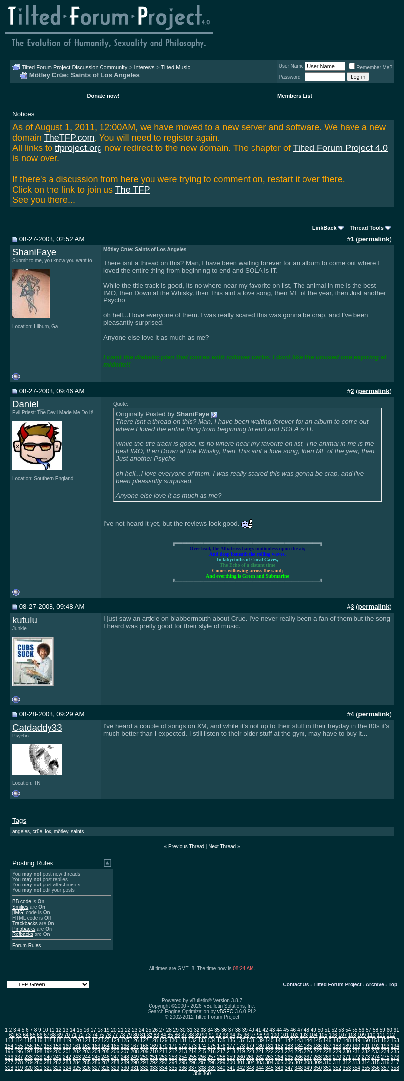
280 (38, 1062)
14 (72, 1029)
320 (28, 1068)
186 (317, 1046)
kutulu (24, 620)
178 (241, 1046)
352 (337, 1068)
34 (210, 1029)
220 (250, 1051)
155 (19, 1046)
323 (57, 1068)
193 (385, 1046)
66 (39, 1035)
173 (192, 1046)
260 (241, 1057)
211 (163, 1051)
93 (225, 1035)
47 (300, 1029)
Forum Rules (26, 945)
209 (144, 1051)
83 (156, 1035)
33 (203, 1029)
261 (250, 1057)
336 (183, 1068)
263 (269, 1057)
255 (192, 1057)
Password (290, 77)
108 (352, 1035)
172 (183, 1046)
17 (93, 1029)
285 (86, 1062)
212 (173, 1051)
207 (125, 1051)
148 (347, 1040)
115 (28, 1040)
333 (154, 1068)
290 (134, 1062)
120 (77, 1040)
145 (317, 1040)
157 (38, 1046)
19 (107, 1029)
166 (125, 1046)
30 (183, 1029)
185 (308, 1046)
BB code (21, 901)
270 (337, 1057)
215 (202, 1051)
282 (57, 1062)
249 (134, 1057)
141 (279, 1040)
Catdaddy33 (37, 727)
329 (115, 1068)
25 (148, 1029)
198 (38, 1051)
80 (136, 1035)
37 (231, 1029)
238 (28, 1057)
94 (232, 1035)
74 (95, 1035)
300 (231, 1062)
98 (259, 1035)
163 (96, 1046)
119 (67, 1040)
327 (96, 1068)
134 (211, 1040)
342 (241, 1068)
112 (391, 1035)
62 (12, 1035)
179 (250, 1046)
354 (356, 1068)
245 (96, 1057)
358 (395, 1068)
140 (269, 1040)
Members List (294, 95)
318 (9, 1068)
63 (19, 1035)
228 (327, 1051)
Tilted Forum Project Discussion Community (75, 67)
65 (32, 1035)
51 (327, 1029)
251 (154, 1057)
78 (122, 1035)
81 (143, 1035)
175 (211, 1046)
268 (317, 1057)
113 (9, 1040)
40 (251, 1029)
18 (100, 1029)
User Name (291, 66)
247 (115, 1057)
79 (129, 1035)
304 (269, 1062)
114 (19, 1040)
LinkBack (324, 228)
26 (155, 1029)
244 (86, 1057)
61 (396, 1029)
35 (217, 1029)
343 (250, 1068)
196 (19, 1051)
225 (298, 1051)
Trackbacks (25, 923)
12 (58, 1029)
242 (67, 1057)
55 (354, 1029)
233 (375, 1051)
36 (224, 1029)
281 (48, 1062)
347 (289, 1068)
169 (154, 1046)
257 (211, 1057)
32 (196, 1029)
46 (293, 1029)
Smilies (20, 907)
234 (385, 1051)
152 (385, 1040)
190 (356, 1046)
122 (96, 1040)
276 (395, 1057)
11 (51, 1029)
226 (308, 1051)
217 (221, 1051)
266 (298, 1057)
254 (183, 1057)
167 (134, 1046)
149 (356, 1040)
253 (173, 1057)
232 (366, 1051)
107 (342, 1035)
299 (221, 1062)
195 (9, 1051)
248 (125, 1057)
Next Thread (222, 846)
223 (279, 1051)
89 (198, 1035)
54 (348, 1029)
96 (246, 1035)
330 (125, 1068)
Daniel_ (28, 404)
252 (163, 1057)
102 (294, 1035)
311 (337, 1062)
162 (86, 1046)
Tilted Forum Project (337, 984)
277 (9, 1062)
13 (65, 1029)
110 (371, 1035)
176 (221, 1046)
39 (245, 1029)
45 (286, 1029)
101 (285, 1035)
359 (197, 1073)
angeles (21, 831)
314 (366, 1062)
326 (86, 1068)
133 (202, 1040)
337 (192, 1068)
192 (375, 1046)
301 (241, 1062)
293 (163, 1062)
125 (125, 1040)
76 (108, 1035)
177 (231, 1046)
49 (313, 1029)
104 (313, 1035)
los (48, 831)
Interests (144, 67)
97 (252, 1035)
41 (258, 1029)
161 (77, 1046)
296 (192, 1062)
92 (218, 1035)
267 (308, 1057)
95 (239, 1035)
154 (9, 1046)
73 (88, 1035)
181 (269, 1046)
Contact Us (296, 984)
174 (202, 1046)
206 (115, 1051)
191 (366, 1046)
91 (211, 1035)
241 (57, 1057)
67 (46, 1035)
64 (25, 1035)
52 (334, 1029)
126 (134, 1040)
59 (382, 1029)
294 (173, 1062)
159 (57, 1046)
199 (48, 1051)
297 (202, 1062)
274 (375, 1057)
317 (395, 1062)
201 (67, 1051)
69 (60, 1035)
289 (125, 1062)
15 (79, 1029)
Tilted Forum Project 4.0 (340, 148)
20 (113, 1029)
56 (361, 1029)
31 (189, 1029)
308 (308, 1062)
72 (81, 1035)
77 (115, 1035)
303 (259, 1062)
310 (327, 1062)
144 (308, 1040)
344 (259, 1068)
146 (327, 1040)
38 (238, 1029)
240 (48, 1057)
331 (134, 1068)
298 (211, 1062)
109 (361, 1035)
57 (368, 1029)
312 (347, 1062)
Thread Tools (367, 228)
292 (154, 1062)
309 (317, 1062)
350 (317, 1068)
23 (134, 1029)
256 (202, 1057)
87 (184, 1035)
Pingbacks (23, 929)
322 (48, 1068)
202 (77, 1051)
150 (366, 1040)
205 (105, 1051)
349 (308, 1068)
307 (298, 1062)
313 (356, 1062)
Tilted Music (175, 67)
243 (77, 1057)
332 (144, 1068)
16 (86, 1029)
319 (19, 1068)
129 (163, 1040)
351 (327, 1068)
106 (333, 1035)
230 (347, 1051)
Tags (19, 820)
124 (115, 1040)
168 (144, 1046)
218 (231, 1051)
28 (169, 1029)
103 (304, 1035)
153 (395, 1040)
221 (259, 1051)
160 (67, 1046)
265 (289, 1057)
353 (347, 1068)
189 (347, 1046)
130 (173, 1040)
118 (57, 1040)
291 (144, 1062)
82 (149, 1035)
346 (279, 1068)
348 (298, 1068)
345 (269, 1068)
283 (67, 1062)
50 (320, 1029)
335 (173, 1068)
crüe (37, 831)
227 (317, 1051)
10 (45, 1029)
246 (105, 1057)
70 (67, 1035)
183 (289, 1046)
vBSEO (225, 1011)
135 (221, 1040)
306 (289, 1062)
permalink (374, 239)
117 (48, 1040)
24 (141, 1029)
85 (170, 1035)
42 (265, 1029)
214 (192, 1051)
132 (192, 1040)
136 (231, 1040)
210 (154, 1051)
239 (38, 1057)
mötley (61, 831)
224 (289, 1051)
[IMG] (18, 912)
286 (96, 1062)
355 (366, 1068)
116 (38, 1040)
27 (162, 1029)
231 (356, 1051)
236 (9, 1057)
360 (206, 1073)
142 (289, 1040)
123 (105, 1040)
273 (366, 1057)
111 (381, 1035)
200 (57, 1051)
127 (144, 1040)
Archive (375, 984)
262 (259, 1057)
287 (105, 1062)
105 (323, 1035)
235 (395, 1051)
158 (48, 1046)
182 (279, 1046)
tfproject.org (78, 148)
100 (275, 1035)
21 (120, 1029)
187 (327, 1046)
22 (127, 1029)
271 (347, 1057)
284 (77, 1062)
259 (231, 1057)
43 (272, 1029)
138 (250, 1040)
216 (211, 1051)
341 (231, 1068)
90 (204, 1035)
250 (144, 1057)
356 (375, 1068)
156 (28, 1046)
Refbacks (22, 934)
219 (241, 1051)
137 (241, 1040)
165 (115, 1046)
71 (74, 1035)
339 (211, 1068)
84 (163, 1035)
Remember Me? (370, 67)
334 (163, 1068)
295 (183, 1062)
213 (183, 1051)
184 (298, 1046)
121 (86, 1040)
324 (67, 1068)
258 (221, 1057)
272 (356, 1057)
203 (86, 1051)
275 (385, 1057)
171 (173, 1046)
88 (191, 1035)
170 (163, 1046)
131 (183, 1040)
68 (53, 1035)
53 (341, 1029)
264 (279, 1057)
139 (259, 1040)
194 (395, 1046)
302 (250, 1062)
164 (105, 1046)
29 (176, 1029)
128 (154, 1040)
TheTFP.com (69, 138)
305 (279, 1062)
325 (77, 1068)
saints (77, 831)
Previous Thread (186, 846)
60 (389, 1029)
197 (28, 1051)
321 (38, 1068)
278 (19, 1062)
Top (392, 984)
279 (28, 1062)
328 (105, 1068)
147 (337, 1040)
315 (375, 1062)
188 (337, 1046)
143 (298, 1040)
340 (221, 1068)
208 (134, 1051)
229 (337, 1051)
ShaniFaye (34, 252)
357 (385, 1068)
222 (269, 1051)
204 (96, 1051)
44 (279, 1029)
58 (375, 1029)
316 (385, 1062)
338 (202, 1068)
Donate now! (103, 95)
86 (177, 1035)
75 (101, 1035)
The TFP (132, 190)
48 (306, 1029)
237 (19, 1057)
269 (327, 1057)
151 (375, 1040)
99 (266, 1035)
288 (115, 1062)
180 (259, 1046)
